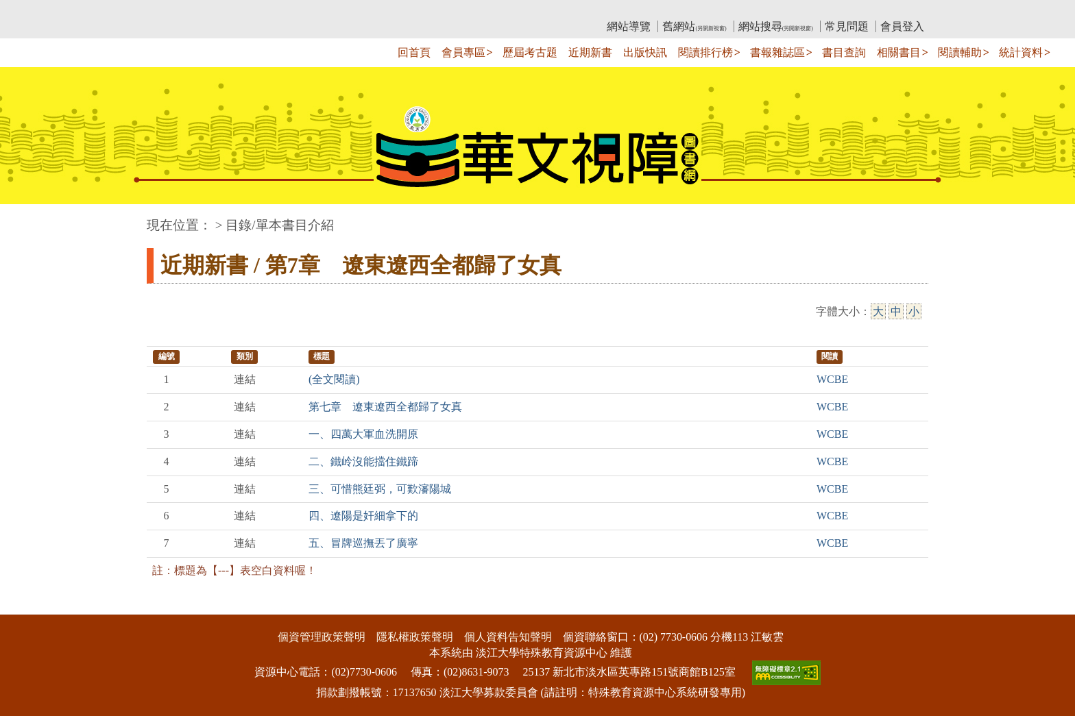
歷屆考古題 (530, 52)
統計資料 (1021, 52)
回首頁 (414, 52)
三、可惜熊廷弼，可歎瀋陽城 (380, 489)
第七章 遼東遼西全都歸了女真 (385, 406)
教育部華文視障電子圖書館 (268, 10)
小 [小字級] (913, 311)
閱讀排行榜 (705, 52)
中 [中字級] (896, 311)
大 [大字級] (878, 311)
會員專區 (463, 52)
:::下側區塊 (26, 605)
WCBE (832, 379)
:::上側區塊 (173, 10)
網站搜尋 (775, 26)
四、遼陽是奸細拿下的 (363, 515)
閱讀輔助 (960, 52)
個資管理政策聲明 (321, 637)
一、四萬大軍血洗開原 (363, 434)
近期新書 (590, 52)
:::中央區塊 (26, 218)
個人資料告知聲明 (508, 637)
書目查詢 (844, 52)
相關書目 (899, 52)
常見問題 (847, 26)
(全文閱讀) (334, 379)
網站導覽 (629, 26)
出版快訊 (645, 52)
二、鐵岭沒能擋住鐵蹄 (363, 461)
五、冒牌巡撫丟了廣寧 (363, 543)
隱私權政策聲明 (414, 637)
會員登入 (902, 26)
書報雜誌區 (777, 52)
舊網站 (694, 26)
